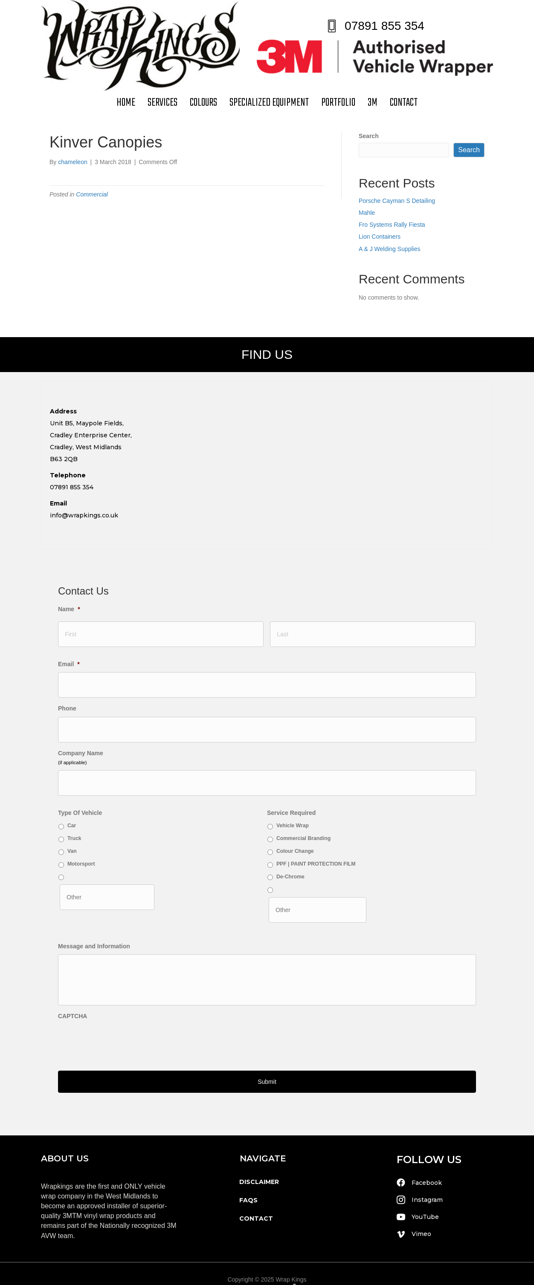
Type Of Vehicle (80, 796)
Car (71, 809)
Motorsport (81, 847)
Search (369, 136)
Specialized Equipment (269, 102)
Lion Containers (379, 236)
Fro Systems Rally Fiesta (392, 224)
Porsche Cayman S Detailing (397, 200)
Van (72, 834)
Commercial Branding (303, 822)
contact (404, 102)
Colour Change (295, 834)
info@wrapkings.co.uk (84, 515)
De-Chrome (290, 860)
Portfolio (338, 102)
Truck (74, 822)
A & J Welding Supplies (390, 248)
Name (69, 609)
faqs (248, 1186)
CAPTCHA (72, 1012)
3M (372, 102)
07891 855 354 (384, 25)
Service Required (291, 796)
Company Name (80, 740)
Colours (203, 102)
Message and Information (94, 925)
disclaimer (259, 1168)
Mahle (367, 212)
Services (162, 102)
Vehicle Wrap (292, 809)
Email (69, 659)
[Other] (107, 878)
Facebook (427, 1168)
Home (125, 102)
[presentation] (123, 1036)
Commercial (92, 194)
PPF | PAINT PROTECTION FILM (316, 847)
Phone (67, 700)
